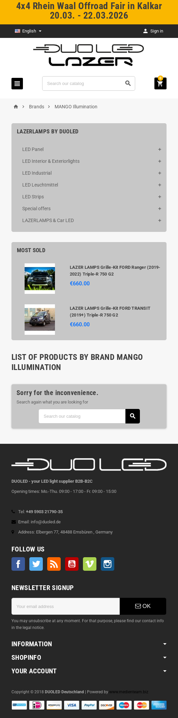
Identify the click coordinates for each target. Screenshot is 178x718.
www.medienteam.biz (128, 692)
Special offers (36, 208)
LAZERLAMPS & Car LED (48, 220)
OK (143, 606)
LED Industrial (37, 173)
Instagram (107, 564)
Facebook (18, 564)
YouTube (72, 564)
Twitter (36, 564)
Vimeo (89, 564)
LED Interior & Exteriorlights (51, 161)
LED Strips (33, 196)
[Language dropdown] (28, 31)
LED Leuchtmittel (40, 185)
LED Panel (32, 149)
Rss (54, 564)
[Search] (88, 83)
